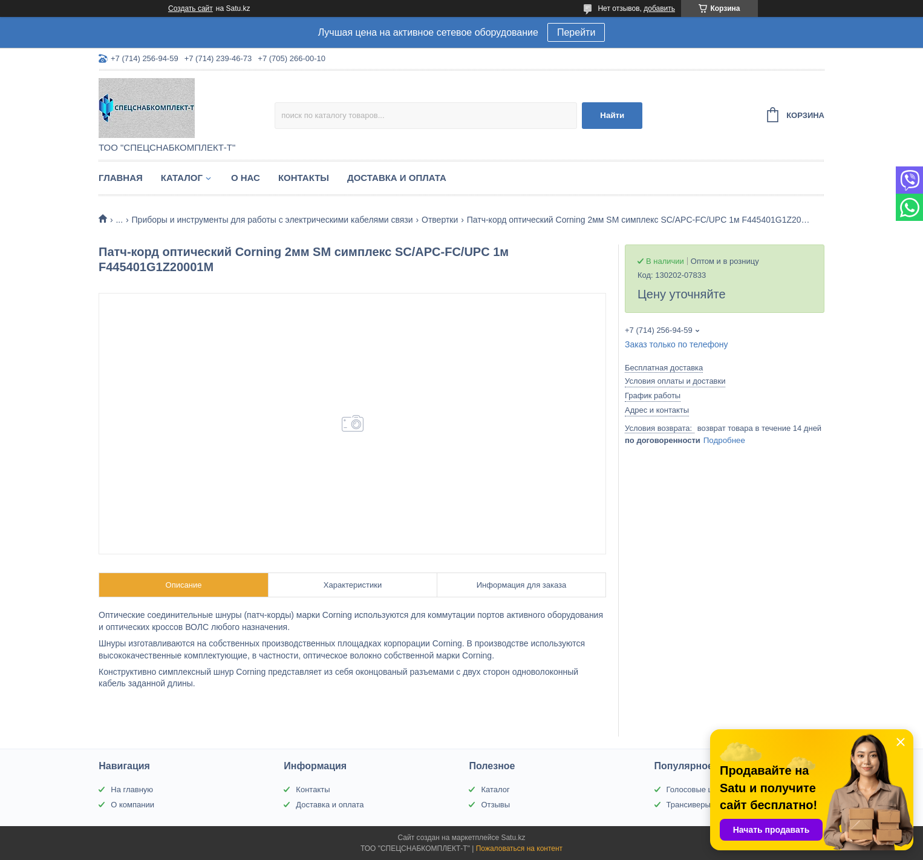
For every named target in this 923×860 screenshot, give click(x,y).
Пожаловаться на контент (519, 848)
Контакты (303, 177)
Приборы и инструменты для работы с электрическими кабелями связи (272, 220)
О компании (132, 804)
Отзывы (495, 804)
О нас (245, 177)
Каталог (182, 177)
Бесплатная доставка (664, 367)
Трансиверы (689, 804)
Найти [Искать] (612, 115)
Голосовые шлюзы (700, 789)
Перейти (576, 32)
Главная (121, 177)
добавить (659, 8)
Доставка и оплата (396, 177)
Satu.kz (513, 837)
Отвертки (440, 220)
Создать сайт (190, 8)
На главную (132, 789)
